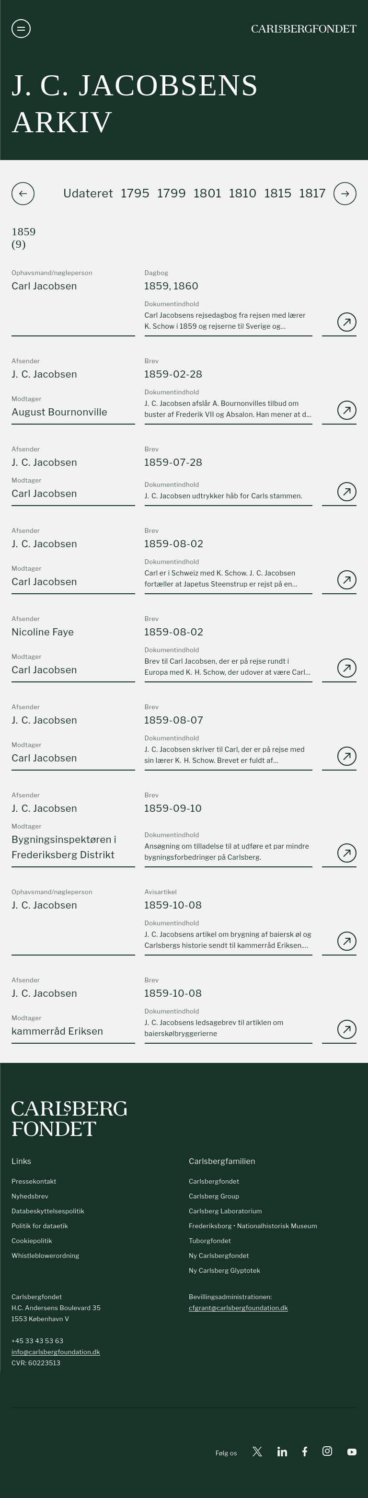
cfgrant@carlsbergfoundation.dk (238, 1308)
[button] (345, 193)
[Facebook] (304, 1453)
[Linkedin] (282, 1453)
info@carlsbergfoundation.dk (56, 1352)
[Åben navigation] (21, 28)
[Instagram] (327, 1453)
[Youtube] (351, 1453)
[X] (257, 1453)
